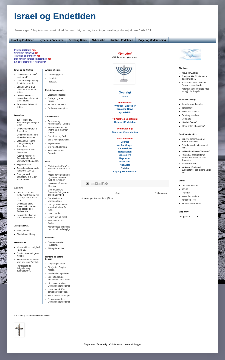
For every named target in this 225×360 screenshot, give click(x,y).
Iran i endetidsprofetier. (59, 273)
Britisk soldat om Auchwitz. (56, 151)
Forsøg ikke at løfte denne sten (26, 150)
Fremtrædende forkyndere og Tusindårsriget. (24, 268)
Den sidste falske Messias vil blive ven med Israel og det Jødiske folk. (26, 208)
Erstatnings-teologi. (57, 95)
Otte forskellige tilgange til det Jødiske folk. (28, 81)
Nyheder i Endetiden (51, 40)
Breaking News (78, 40)
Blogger (137, 344)
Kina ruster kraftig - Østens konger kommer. (59, 284)
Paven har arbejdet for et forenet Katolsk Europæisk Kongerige (194, 157)
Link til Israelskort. (190, 185)
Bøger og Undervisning (152, 40)
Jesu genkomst (24, 230)
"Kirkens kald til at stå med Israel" (27, 75)
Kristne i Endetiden (122, 40)
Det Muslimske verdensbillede (55, 199)
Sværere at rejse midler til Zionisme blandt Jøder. (194, 83)
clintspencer (116, 344)
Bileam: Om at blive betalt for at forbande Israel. (26, 89)
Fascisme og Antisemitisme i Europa (59, 122)
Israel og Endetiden (22, 40)
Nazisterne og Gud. (57, 136)
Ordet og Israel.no (190, 115)
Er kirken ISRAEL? (57, 104)
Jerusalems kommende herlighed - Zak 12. (28, 169)
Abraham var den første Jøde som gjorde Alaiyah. (195, 90)
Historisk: (52, 78)
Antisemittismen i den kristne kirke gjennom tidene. (58, 130)
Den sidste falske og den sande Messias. (26, 216)
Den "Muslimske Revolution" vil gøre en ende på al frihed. (58, 192)
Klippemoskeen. (24, 164)
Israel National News (191, 203)
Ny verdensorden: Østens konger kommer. (59, 300)
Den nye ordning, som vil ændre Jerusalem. (193, 140)
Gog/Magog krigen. (57, 263)
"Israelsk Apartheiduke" (192, 104)
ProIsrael (186, 193)
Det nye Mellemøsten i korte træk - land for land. (58, 207)
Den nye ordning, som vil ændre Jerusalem (27, 136)
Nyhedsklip (98, 40)
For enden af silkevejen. (59, 295)
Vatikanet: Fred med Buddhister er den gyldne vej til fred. (196, 170)
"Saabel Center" (189, 122)
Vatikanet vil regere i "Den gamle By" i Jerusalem (26, 143)
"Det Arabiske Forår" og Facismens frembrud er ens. (59, 169)
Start (118, 193)
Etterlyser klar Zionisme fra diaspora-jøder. (194, 77)
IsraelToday (187, 108)
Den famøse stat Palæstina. (56, 243)
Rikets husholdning (26, 234)
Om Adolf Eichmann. (57, 147)
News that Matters (190, 111)
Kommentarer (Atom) (104, 198)
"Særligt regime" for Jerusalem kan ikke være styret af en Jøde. (28, 158)
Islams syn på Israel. (57, 217)
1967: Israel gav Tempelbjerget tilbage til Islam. (28, 122)
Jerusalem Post (189, 200)
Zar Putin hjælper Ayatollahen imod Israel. (59, 278)
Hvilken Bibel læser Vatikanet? (196, 151)
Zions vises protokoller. (59, 140)
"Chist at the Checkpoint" (193, 126)
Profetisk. (52, 82)
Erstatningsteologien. (58, 108)
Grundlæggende (55, 74)
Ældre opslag (161, 193)
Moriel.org (186, 119)
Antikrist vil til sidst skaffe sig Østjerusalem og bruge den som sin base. (28, 196)
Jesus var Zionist (190, 73)
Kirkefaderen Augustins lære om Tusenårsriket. (28, 260)
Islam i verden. (55, 213)
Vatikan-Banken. (189, 163)
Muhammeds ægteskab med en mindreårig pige (59, 228)
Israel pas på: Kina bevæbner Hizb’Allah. (58, 290)
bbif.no (185, 189)
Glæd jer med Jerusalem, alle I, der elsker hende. (26, 177)
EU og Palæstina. (56, 248)
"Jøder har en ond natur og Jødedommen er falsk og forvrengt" (59, 177)
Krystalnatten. (54, 143)
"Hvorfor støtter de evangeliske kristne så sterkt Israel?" (27, 98)
